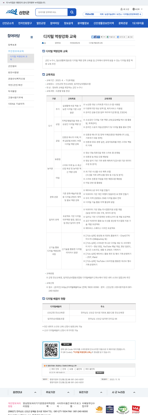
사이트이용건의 (63, 405)
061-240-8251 (77, 379)
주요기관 (57, 392)
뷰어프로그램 (75, 405)
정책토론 (12, 44)
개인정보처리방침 (14, 405)
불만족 (79, 369)
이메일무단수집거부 (88, 405)
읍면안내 (24, 392)
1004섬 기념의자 (16, 103)
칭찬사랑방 (13, 72)
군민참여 (12, 66)
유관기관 (90, 392)
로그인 (124, 9)
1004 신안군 (17, 12)
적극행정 (12, 91)
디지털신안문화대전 (131, 14)
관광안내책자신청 (16, 78)
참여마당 (57, 43)
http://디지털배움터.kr (71, 287)
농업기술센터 (110, 14)
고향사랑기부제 (15, 97)
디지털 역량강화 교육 (18, 58)
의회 (101, 14)
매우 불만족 (90, 369)
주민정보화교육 (16, 51)
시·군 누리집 (123, 392)
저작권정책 (50, 405)
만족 (64, 369)
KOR (137, 9)
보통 (71, 369)
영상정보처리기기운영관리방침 (34, 405)
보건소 (119, 14)
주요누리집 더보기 (140, 14)
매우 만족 (55, 369)
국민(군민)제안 (15, 85)
